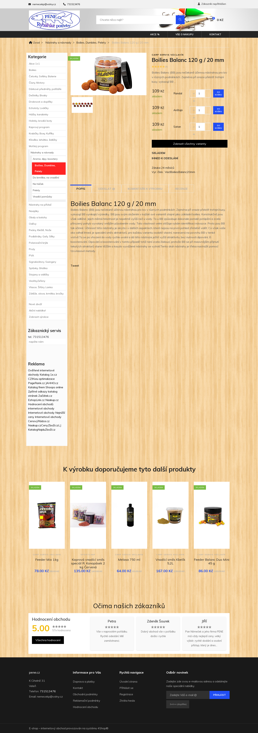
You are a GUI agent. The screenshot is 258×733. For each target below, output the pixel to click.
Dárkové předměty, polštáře (45, 89)
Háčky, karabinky (38, 114)
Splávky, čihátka (38, 268)
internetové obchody (41, 408)
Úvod (34, 42)
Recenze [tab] (181, 188)
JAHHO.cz (52, 383)
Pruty (32, 249)
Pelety (36, 190)
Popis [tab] (80, 188)
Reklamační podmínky (86, 700)
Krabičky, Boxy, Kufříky (41, 133)
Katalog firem (36, 387)
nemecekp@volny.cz (44, 4)
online (59, 387)
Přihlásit (219, 695)
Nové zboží (35, 304)
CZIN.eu (33, 379)
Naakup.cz (52, 400)
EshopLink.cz (36, 400)
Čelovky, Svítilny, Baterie (42, 76)
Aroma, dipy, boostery (45, 158)
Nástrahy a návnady (58, 42)
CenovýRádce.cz (39, 421)
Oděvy (32, 223)
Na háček (38, 183)
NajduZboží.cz (46, 429)
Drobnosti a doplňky (40, 101)
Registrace (126, 694)
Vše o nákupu (184, 34)
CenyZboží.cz (49, 425)
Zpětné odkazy (37, 391)
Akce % (155, 34)
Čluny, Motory (36, 82)
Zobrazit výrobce (39, 316)
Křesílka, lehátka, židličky (43, 139)
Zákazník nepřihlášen (212, 3)
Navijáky (34, 211)
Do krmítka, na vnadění (46, 177)
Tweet (75, 265)
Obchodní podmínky (85, 694)
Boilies (32, 70)
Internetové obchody (41, 412)
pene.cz (34, 672)
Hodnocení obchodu (85, 707)
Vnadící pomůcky (42, 196)
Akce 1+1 (34, 63)
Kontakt (215, 34)
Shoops (50, 387)
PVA (31, 255)
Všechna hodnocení (47, 640)
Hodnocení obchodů (40, 404)
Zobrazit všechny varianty (189, 143)
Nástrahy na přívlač (40, 204)
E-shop (33, 728)
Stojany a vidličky (39, 274)
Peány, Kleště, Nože (40, 230)
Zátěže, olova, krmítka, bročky (46, 293)
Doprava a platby (84, 681)
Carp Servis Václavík (168, 54)
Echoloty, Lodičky (39, 108)
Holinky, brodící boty (40, 120)
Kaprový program (39, 127)
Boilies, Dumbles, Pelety (91, 42)
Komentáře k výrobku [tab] (145, 188)
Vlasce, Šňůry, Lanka (41, 287)
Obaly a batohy (38, 217)
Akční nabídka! (37, 310)
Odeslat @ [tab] (106, 188)
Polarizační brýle (38, 242)
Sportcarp (88, 554)
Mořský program (38, 146)
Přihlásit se (126, 688)
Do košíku (218, 93)
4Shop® (103, 728)
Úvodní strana (128, 681)
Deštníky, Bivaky (38, 95)
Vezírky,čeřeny (37, 280)
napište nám (36, 341)
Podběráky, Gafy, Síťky (42, 236)
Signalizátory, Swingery (42, 261)
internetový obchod (53, 728)
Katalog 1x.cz (48, 374)
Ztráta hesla (127, 700)
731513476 (73, 4)
